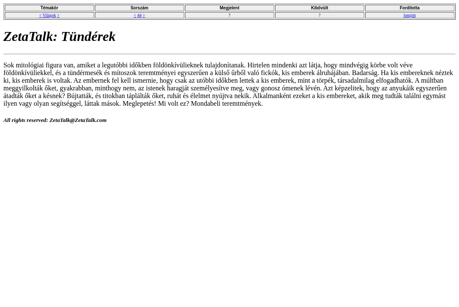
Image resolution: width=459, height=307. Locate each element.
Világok (49, 15)
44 (139, 15)
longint (409, 15)
